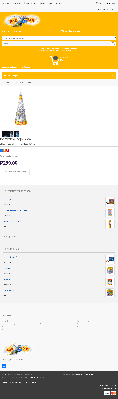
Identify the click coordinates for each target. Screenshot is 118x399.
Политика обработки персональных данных (19, 383)
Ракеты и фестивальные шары (13, 327)
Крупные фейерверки (48, 321)
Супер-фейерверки (9, 321)
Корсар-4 (7, 199)
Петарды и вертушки (85, 324)
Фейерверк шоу (17, 3)
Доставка (5, 3)
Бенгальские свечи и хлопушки (51, 327)
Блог (36, 3)
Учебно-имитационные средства (14, 330)
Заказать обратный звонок (14, 38)
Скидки (42, 3)
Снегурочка (8, 268)
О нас (50, 3)
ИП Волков (7, 374)
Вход (113, 9)
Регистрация (102, 9)
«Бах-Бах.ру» (34, 377)
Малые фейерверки (9, 324)
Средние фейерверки (85, 321)
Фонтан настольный (12, 221)
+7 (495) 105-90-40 (12, 31)
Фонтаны (5, 82)
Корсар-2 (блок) (10, 257)
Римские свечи (83, 327)
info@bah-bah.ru (71, 31)
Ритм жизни (8, 290)
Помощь (29, 3)
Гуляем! (6, 279)
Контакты (58, 3)
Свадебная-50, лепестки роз (15, 210)
